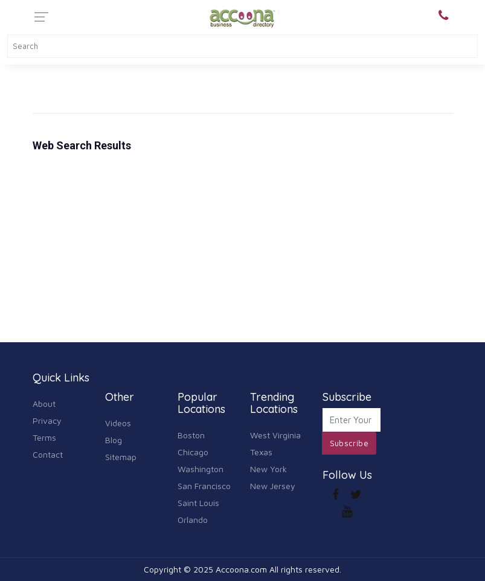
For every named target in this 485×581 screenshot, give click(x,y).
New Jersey (272, 486)
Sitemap (121, 457)
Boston (191, 435)
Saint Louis (198, 503)
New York (268, 469)
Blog (113, 440)
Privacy (47, 420)
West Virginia (275, 435)
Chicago (193, 452)
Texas (261, 452)
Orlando (193, 519)
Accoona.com (241, 569)
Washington (200, 469)
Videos (118, 423)
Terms (44, 437)
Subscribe (349, 443)
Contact (48, 454)
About (44, 403)
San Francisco (204, 486)
